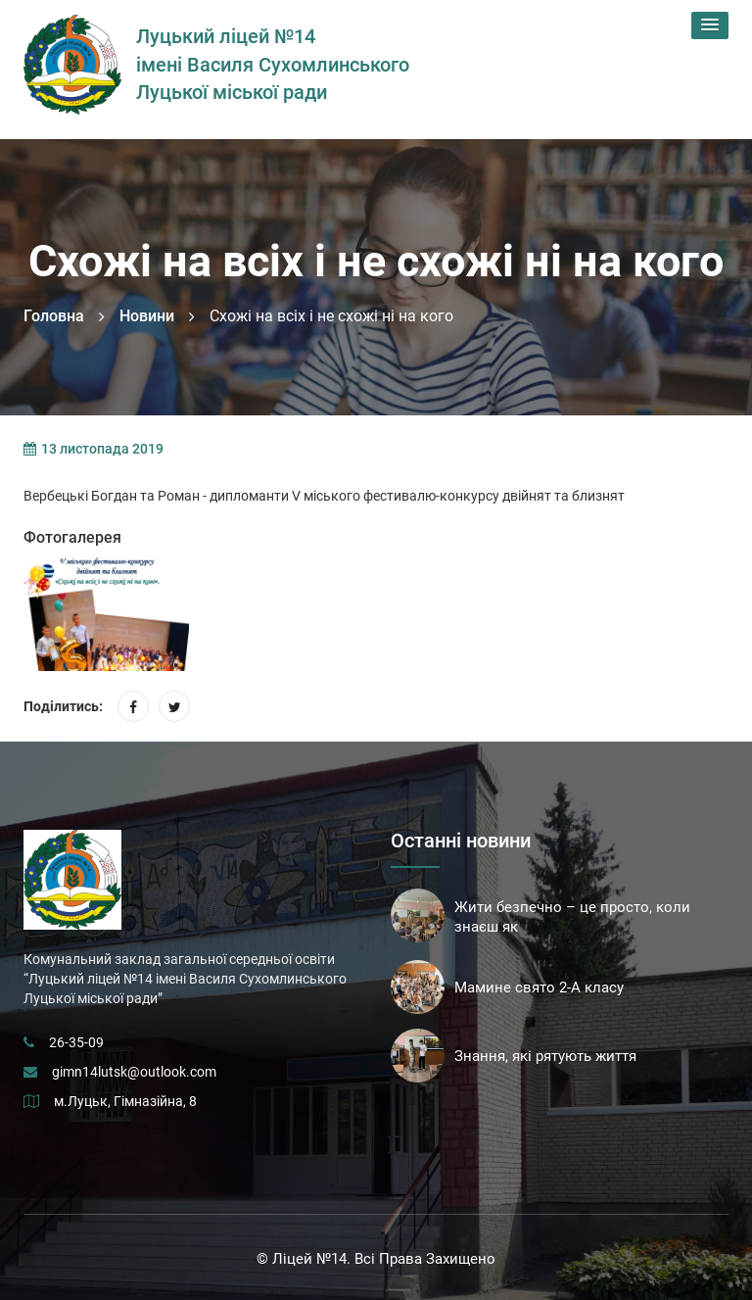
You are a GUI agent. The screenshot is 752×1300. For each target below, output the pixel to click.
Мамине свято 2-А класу (539, 987)
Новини (146, 316)
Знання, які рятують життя (545, 1056)
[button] (709, 25)
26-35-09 (76, 1042)
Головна (54, 316)
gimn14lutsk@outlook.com (134, 1072)
